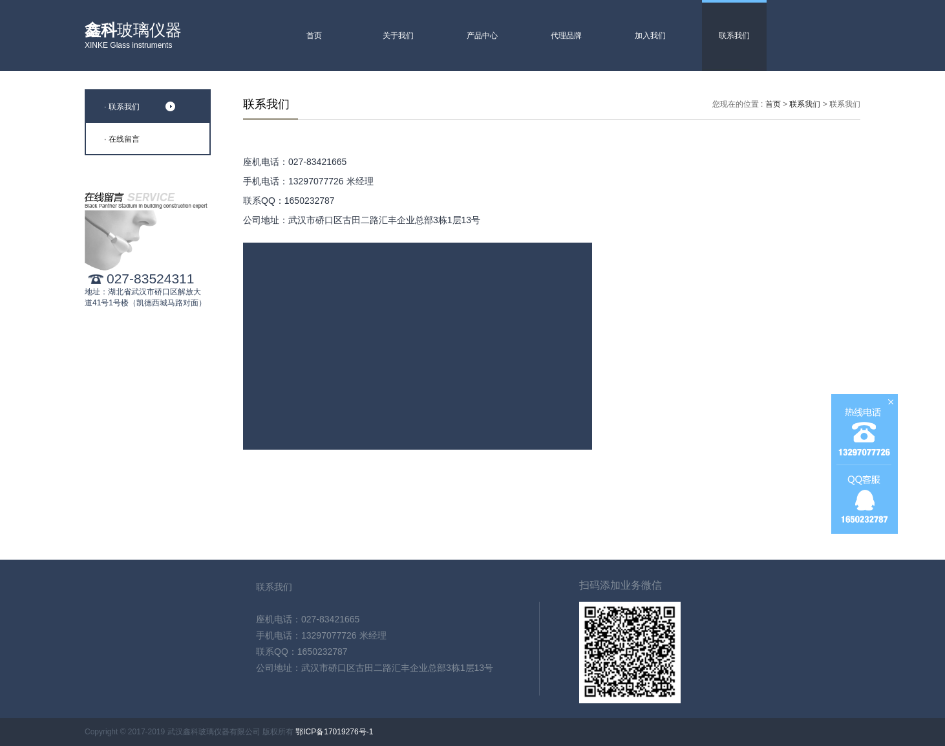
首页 (314, 35)
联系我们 (734, 35)
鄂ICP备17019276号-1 (334, 731)
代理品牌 (566, 35)
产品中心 (482, 35)
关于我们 (398, 35)
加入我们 (650, 35)
